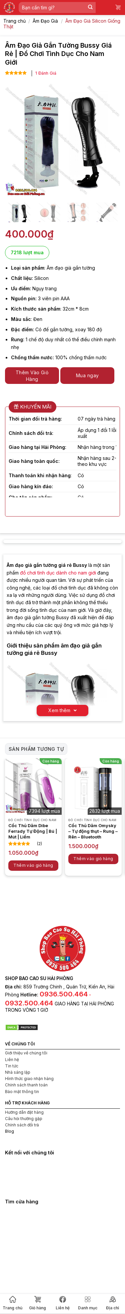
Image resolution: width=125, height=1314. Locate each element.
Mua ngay (87, 375)
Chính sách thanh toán (26, 1084)
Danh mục (87, 1303)
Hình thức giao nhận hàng (29, 1078)
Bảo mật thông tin (22, 1091)
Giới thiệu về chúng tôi (26, 1052)
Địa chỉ (112, 1303)
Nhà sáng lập (17, 1072)
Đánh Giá (45, 73)
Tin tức (11, 1065)
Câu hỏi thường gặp (23, 1118)
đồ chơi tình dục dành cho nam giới (58, 573)
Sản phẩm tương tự (36, 749)
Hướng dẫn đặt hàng (24, 1112)
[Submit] (90, 7)
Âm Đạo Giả (45, 21)
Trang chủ (12, 1303)
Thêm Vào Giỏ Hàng (32, 376)
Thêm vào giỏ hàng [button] (33, 865)
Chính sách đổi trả (22, 1124)
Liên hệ (63, 1303)
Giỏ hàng (37, 1303)
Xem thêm (62, 710)
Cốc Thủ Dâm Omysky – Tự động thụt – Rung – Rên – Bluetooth (93, 831)
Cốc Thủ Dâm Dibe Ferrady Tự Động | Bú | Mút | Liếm (32, 831)
